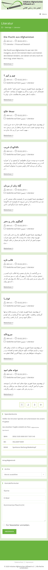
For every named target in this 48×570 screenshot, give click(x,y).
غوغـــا (7, 298)
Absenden (9, 531)
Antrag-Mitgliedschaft (8, 460)
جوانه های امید (11, 370)
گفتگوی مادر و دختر (13, 221)
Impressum (29, 562)
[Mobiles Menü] (43, 14)
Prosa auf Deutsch (22, 44)
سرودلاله (8, 334)
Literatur (10, 44)
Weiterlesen (8, 64)
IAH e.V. (10, 41)
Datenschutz (19, 562)
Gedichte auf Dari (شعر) (16, 83)
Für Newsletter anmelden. (18, 525)
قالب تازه (8, 259)
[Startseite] (2, 27)
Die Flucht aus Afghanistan (19, 36)
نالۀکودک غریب (11, 147)
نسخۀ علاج (9, 111)
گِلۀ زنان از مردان (12, 185)
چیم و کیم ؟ (9, 75)
